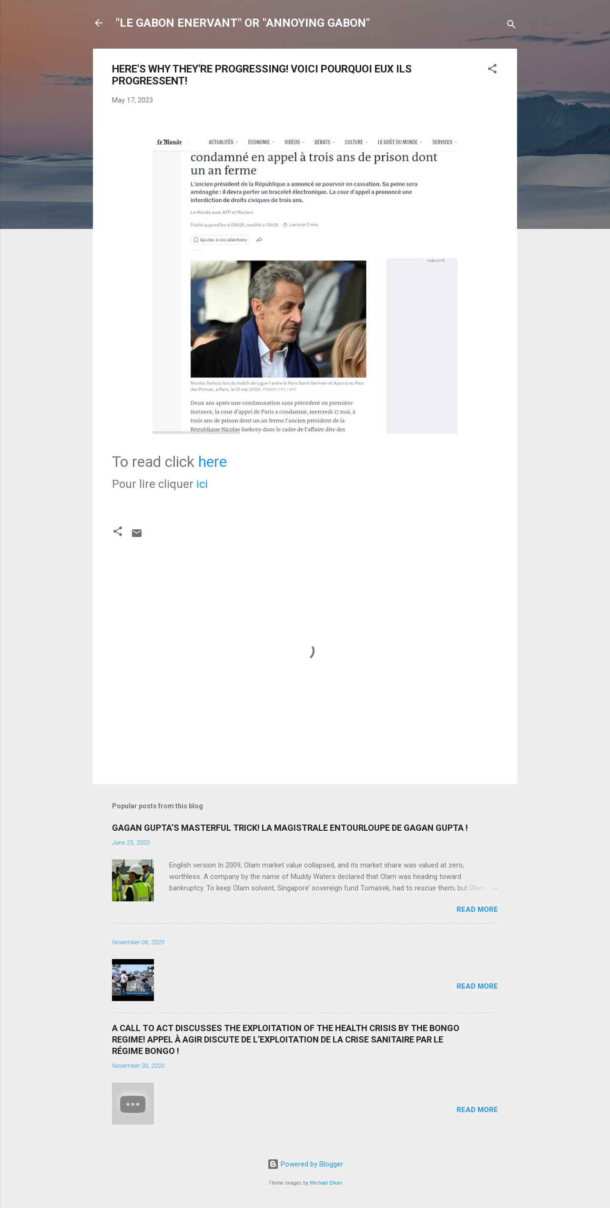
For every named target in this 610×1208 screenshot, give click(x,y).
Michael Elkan (326, 1183)
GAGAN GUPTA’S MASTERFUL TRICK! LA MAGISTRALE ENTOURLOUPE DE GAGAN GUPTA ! (290, 828)
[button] (492, 70)
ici (202, 484)
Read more (477, 909)
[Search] (511, 26)
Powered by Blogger (305, 1164)
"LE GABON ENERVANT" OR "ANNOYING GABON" (243, 23)
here (212, 462)
